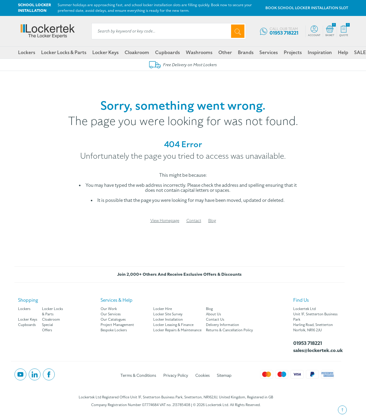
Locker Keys (105, 52)
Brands (246, 52)
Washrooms (199, 52)
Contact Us (215, 319)
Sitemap (224, 375)
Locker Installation (168, 319)
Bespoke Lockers (114, 330)
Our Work (109, 308)
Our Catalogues (113, 319)
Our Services (111, 314)
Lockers (26, 52)
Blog (212, 220)
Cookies (202, 375)
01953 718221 (307, 343)
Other (225, 52)
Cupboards (167, 52)
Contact (193, 220)
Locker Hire (162, 308)
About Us (213, 314)
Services (268, 52)
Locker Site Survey (168, 314)
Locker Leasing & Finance (173, 324)
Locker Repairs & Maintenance (177, 330)
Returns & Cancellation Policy (229, 330)
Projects (293, 52)
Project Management (117, 324)
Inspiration (320, 52)
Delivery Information (222, 324)
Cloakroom (137, 52)
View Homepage (164, 220)
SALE (360, 52)
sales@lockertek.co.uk (317, 350)
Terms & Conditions (138, 375)
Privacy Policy (175, 375)
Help (343, 52)
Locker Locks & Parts (63, 52)
